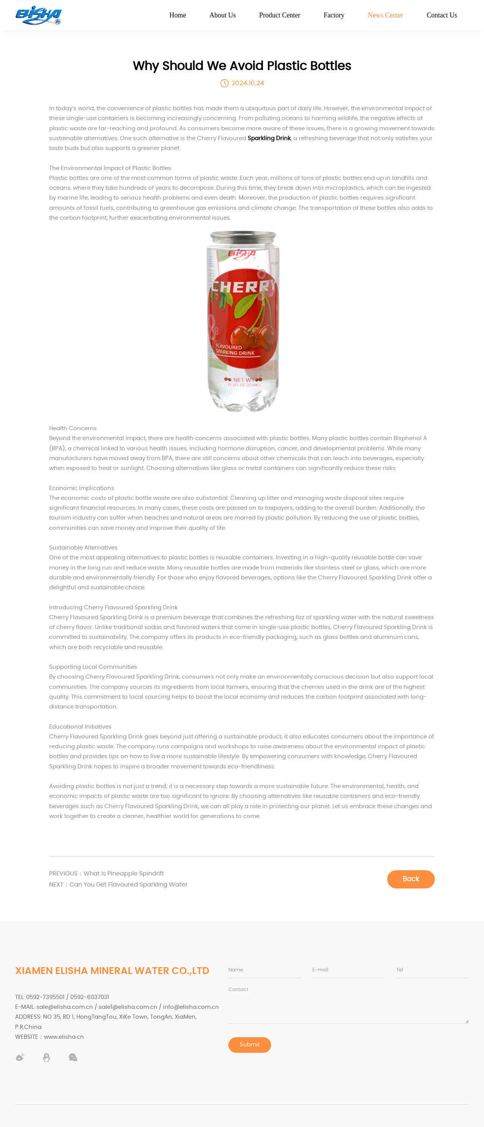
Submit (250, 1045)
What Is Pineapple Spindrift (110, 874)
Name (235, 970)
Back (410, 879)
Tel (399, 970)
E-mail (320, 970)
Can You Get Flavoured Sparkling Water (123, 885)
